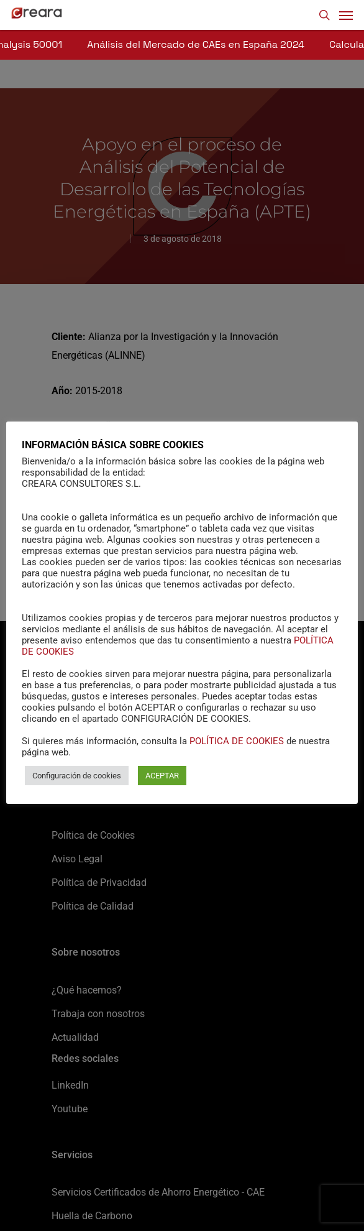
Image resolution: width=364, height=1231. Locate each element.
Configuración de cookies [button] (76, 775)
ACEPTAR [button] (162, 775)
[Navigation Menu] (346, 15)
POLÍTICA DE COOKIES (236, 741)
